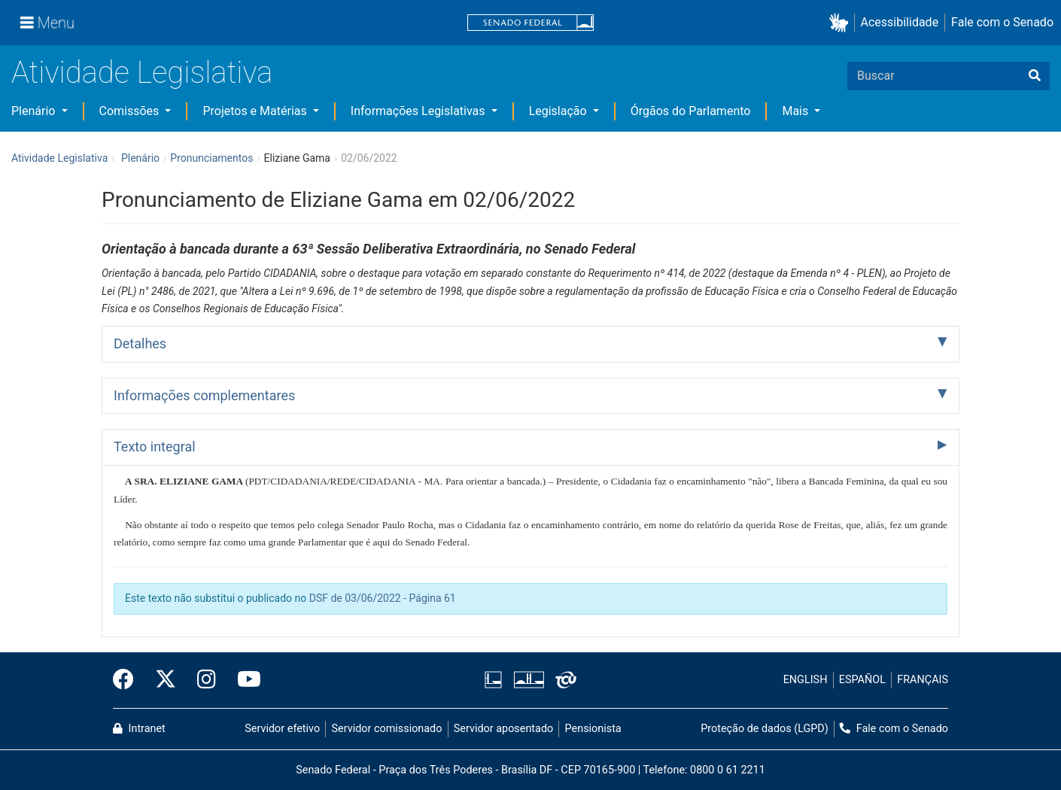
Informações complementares (204, 395)
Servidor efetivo (282, 728)
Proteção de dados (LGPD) (764, 728)
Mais (796, 111)
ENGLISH (805, 679)
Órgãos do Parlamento (691, 111)
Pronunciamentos (211, 158)
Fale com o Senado (1002, 22)
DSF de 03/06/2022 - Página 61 (382, 598)
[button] (841, 23)
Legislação (559, 111)
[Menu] (47, 23)
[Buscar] (1035, 76)
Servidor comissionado (387, 728)
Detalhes (140, 343)
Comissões (131, 111)
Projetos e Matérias (255, 111)
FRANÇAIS (922, 679)
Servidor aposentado (503, 728)
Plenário (34, 111)
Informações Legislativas (419, 111)
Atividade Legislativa (141, 72)
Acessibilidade (900, 22)
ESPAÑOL (862, 679)
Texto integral (155, 446)
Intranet (139, 728)
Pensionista (593, 728)
